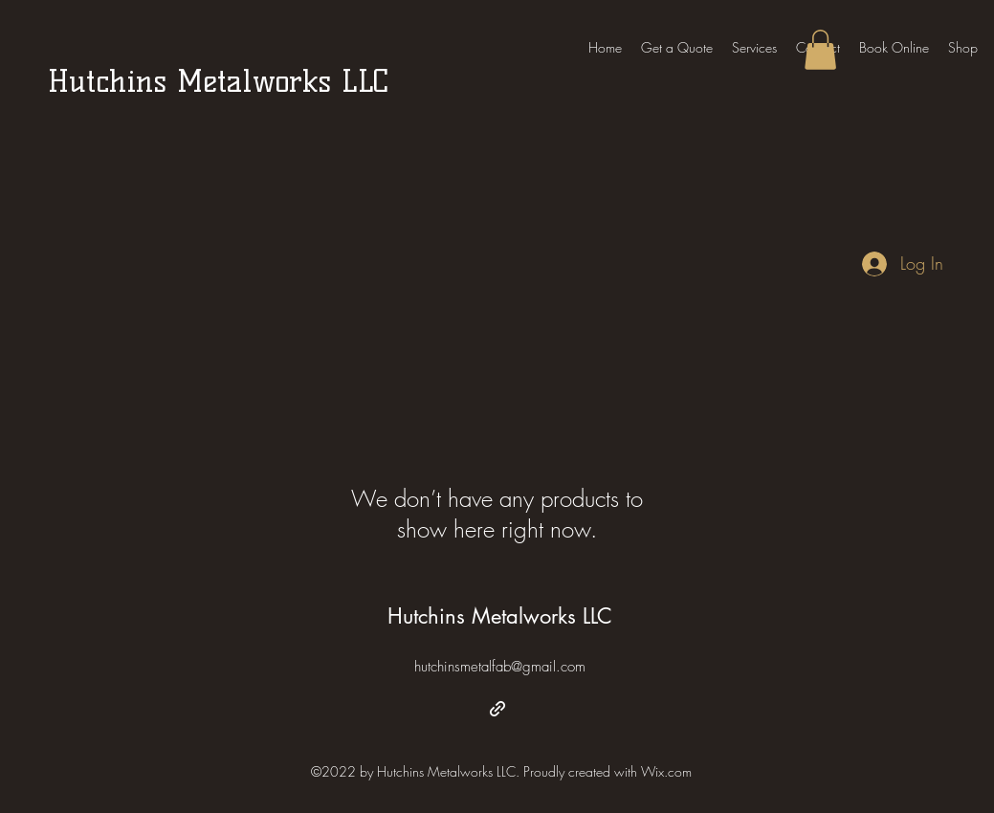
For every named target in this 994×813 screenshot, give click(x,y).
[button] (820, 50)
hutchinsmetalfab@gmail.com (499, 666)
